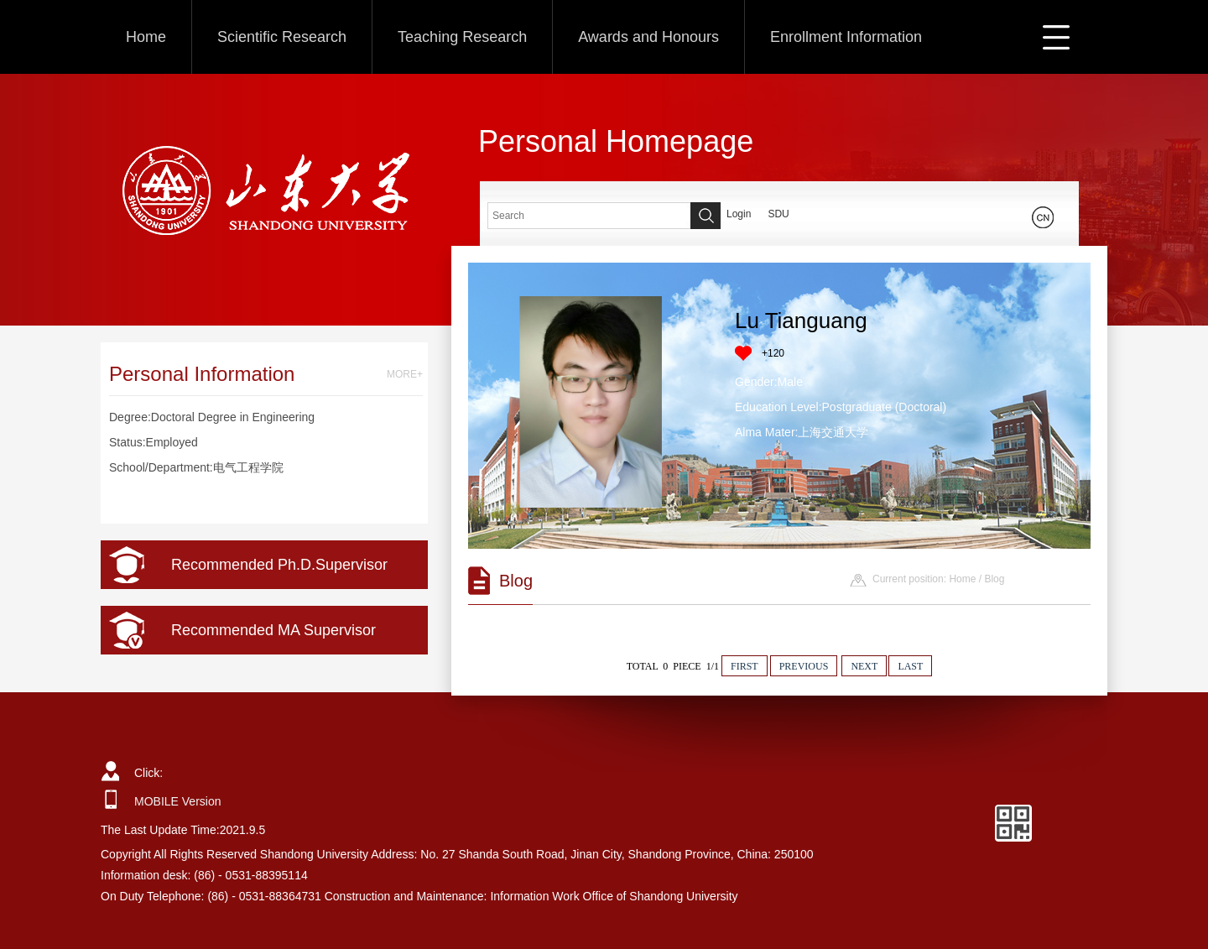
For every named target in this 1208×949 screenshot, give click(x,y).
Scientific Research (281, 37)
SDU (778, 214)
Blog (994, 579)
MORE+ (405, 374)
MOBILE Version (177, 801)
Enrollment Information (846, 37)
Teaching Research (462, 37)
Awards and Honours (648, 37)
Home (146, 37)
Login (738, 214)
